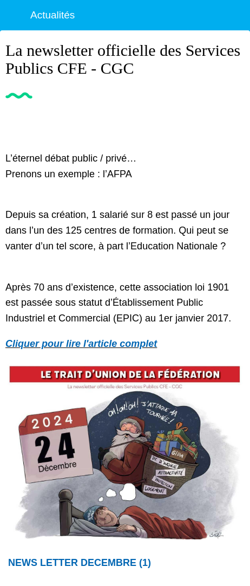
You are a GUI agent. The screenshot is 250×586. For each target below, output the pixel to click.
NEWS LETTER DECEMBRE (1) (79, 562)
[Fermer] (15, 15)
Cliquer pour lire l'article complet (81, 343)
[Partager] (232, 124)
